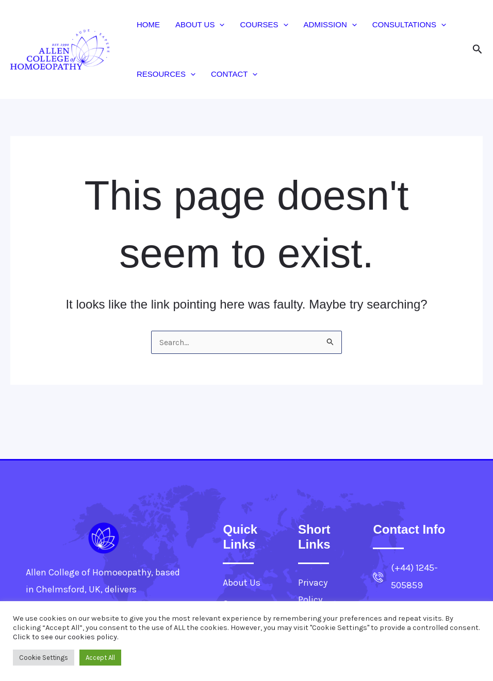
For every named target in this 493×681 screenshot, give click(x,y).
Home (148, 24)
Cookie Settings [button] (43, 657)
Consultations (409, 24)
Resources (166, 74)
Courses (264, 24)
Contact (234, 74)
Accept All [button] (100, 657)
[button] (219, 24)
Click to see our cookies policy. (66, 637)
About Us (199, 24)
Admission (330, 24)
